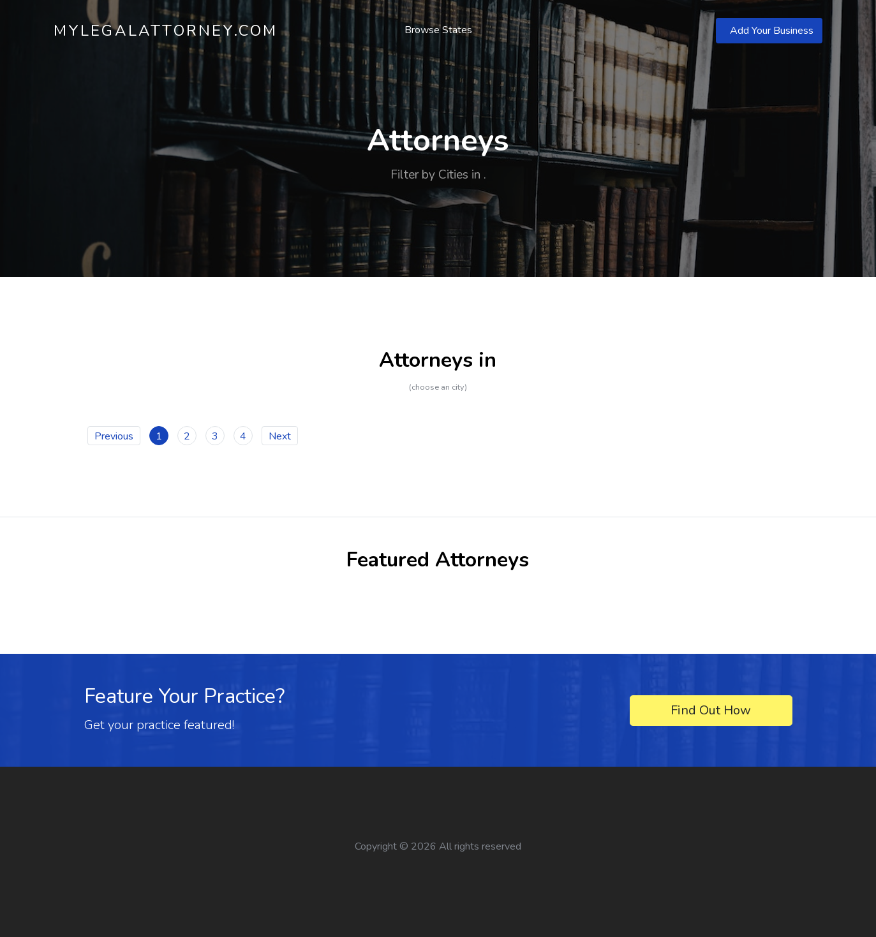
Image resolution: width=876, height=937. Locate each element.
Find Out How (711, 710)
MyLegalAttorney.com (166, 30)
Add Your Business (771, 31)
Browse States (438, 30)
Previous (113, 436)
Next (280, 436)
